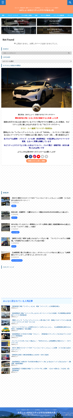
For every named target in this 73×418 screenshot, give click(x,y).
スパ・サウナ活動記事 (65, 15)
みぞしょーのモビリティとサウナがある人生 (36, 10)
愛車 (3, 15)
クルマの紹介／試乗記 (30, 15)
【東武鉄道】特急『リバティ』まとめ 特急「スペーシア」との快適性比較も (35, 309)
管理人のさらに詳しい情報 (36, 163)
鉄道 (40, 15)
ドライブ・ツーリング (14, 15)
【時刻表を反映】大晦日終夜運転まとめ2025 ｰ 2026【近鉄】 (30, 357)
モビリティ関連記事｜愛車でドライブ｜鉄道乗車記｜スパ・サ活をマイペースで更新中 (36, 409)
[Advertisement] (35, 181)
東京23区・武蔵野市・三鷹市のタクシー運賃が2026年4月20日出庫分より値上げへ (40, 215)
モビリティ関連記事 (50, 15)
